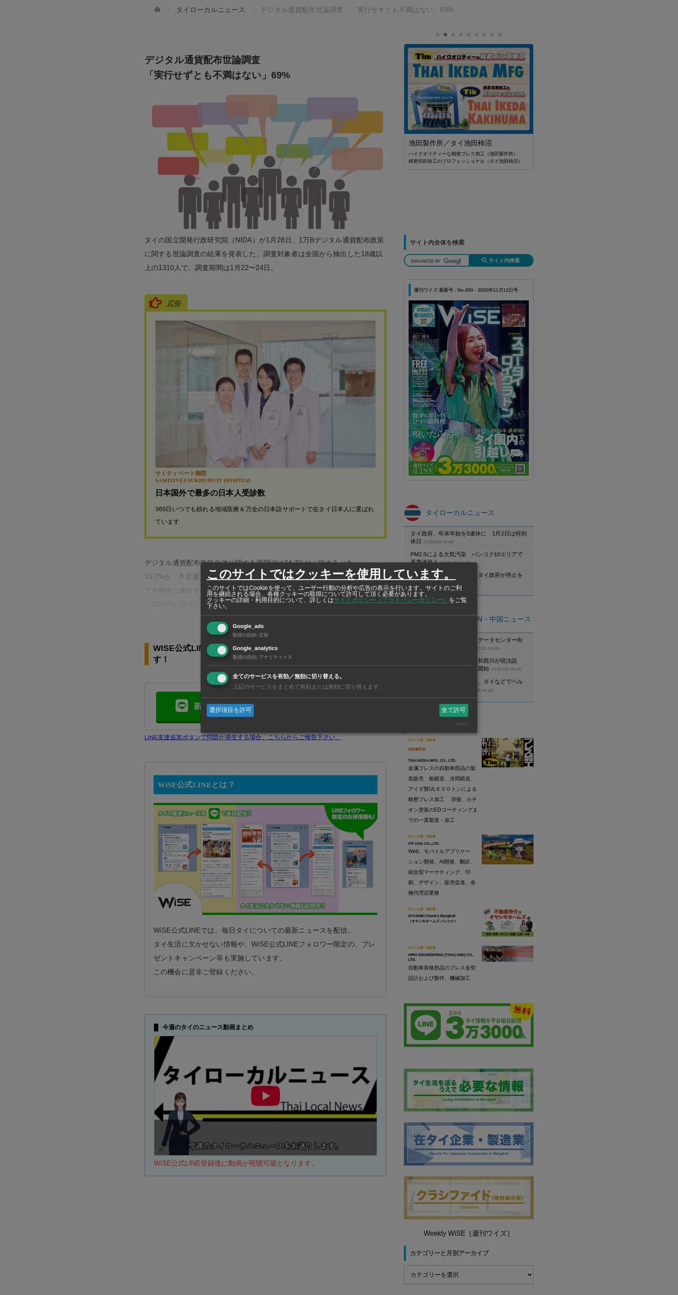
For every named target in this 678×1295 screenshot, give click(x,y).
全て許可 (453, 709)
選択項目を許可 (230, 709)
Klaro (462, 724)
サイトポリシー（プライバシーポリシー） (391, 599)
